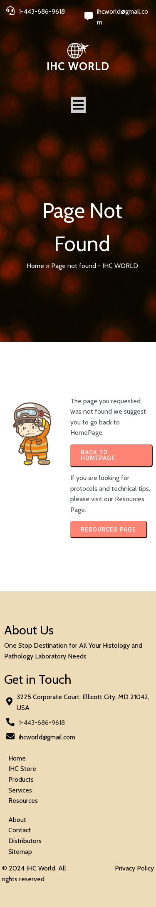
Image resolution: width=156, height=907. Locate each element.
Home (35, 266)
